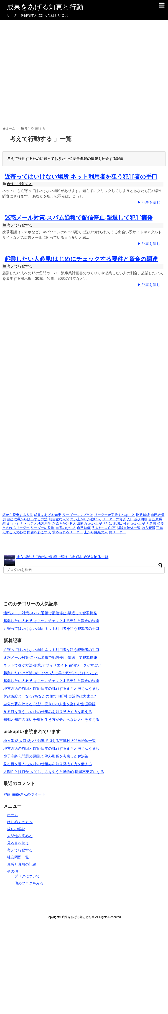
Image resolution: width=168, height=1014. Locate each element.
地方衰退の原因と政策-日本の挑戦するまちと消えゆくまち (51, 688)
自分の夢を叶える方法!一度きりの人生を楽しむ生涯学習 (49, 704)
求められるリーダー (67, 532)
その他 (12, 871)
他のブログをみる (28, 883)
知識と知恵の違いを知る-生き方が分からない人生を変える (51, 719)
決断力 (82, 523)
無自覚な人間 (59, 519)
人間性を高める (20, 836)
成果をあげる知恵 (47, 515)
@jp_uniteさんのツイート (24, 794)
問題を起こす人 (39, 532)
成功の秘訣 (16, 829)
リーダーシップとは (77, 515)
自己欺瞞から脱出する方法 (27, 519)
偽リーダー (117, 532)
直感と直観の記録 (21, 864)
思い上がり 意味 (143, 523)
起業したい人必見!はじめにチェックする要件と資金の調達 (81, 259)
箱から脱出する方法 (17, 515)
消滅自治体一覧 (128, 528)
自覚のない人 (66, 528)
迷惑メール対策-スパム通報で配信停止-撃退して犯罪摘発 (79, 217)
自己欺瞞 (84, 528)
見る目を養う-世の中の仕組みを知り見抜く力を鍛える (47, 712)
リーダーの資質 (114, 519)
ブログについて (27, 876)
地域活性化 (121, 523)
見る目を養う (18, 843)
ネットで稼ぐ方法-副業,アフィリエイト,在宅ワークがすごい (52, 665)
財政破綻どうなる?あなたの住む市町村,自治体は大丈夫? (49, 696)
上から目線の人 (96, 532)
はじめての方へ (20, 822)
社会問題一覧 (18, 857)
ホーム (12, 815)
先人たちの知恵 (104, 528)
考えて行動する (20, 184)
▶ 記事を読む (148, 202)
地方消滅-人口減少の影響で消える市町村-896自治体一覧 (62, 557)
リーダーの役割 (42, 528)
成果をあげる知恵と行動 (45, 7)
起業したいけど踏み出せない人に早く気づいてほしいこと (50, 673)
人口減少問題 (137, 519)
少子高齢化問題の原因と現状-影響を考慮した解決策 (45, 756)
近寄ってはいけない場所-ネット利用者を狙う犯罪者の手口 (81, 176)
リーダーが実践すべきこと (114, 515)
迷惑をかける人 (64, 523)
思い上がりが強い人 (85, 519)
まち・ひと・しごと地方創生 (29, 523)
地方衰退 (148, 528)
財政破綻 (143, 515)
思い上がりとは (100, 523)
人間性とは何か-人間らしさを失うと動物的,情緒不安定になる (53, 772)
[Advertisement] (83, 73)
